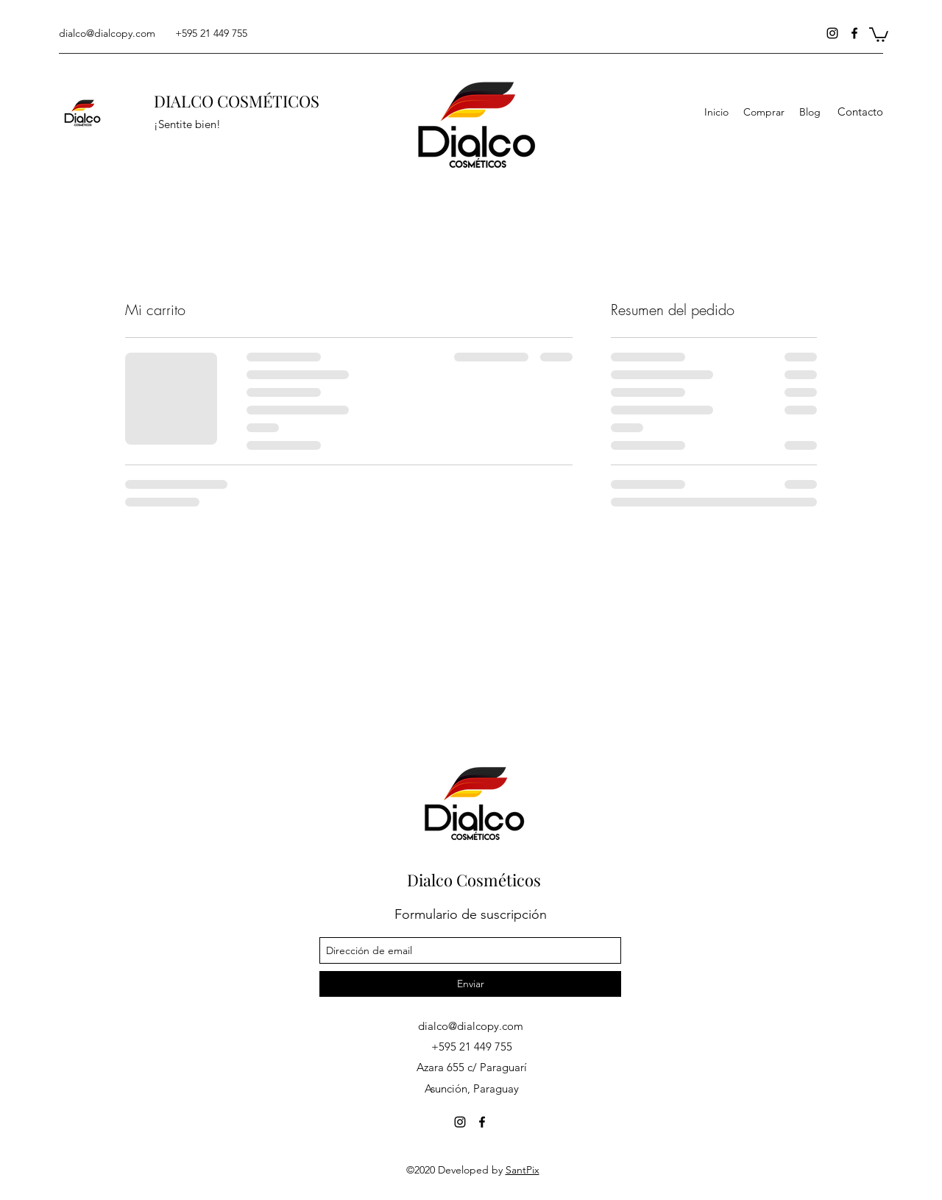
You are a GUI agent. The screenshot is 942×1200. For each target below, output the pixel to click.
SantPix (522, 1169)
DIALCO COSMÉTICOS (236, 101)
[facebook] (854, 33)
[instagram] (832, 33)
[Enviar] (470, 984)
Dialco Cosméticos (474, 880)
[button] (878, 34)
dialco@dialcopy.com (107, 33)
